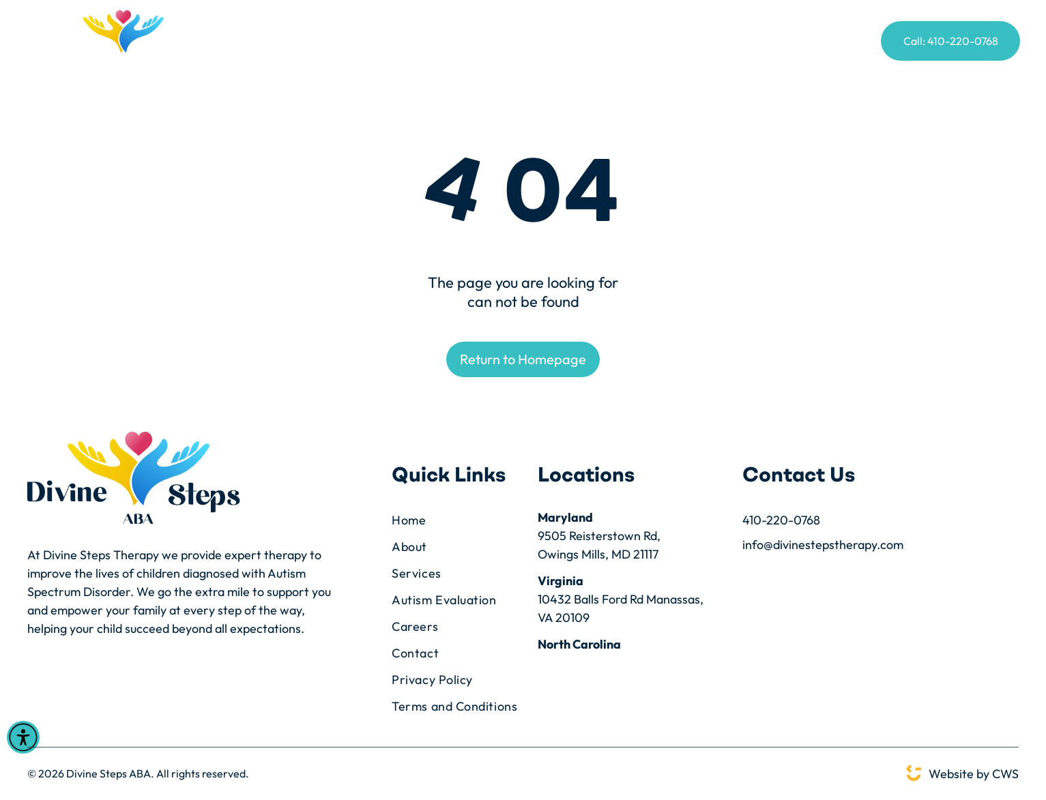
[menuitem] (293, 42)
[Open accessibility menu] (23, 737)
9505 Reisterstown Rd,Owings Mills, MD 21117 (599, 545)
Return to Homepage (523, 359)
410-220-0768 (781, 520)
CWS (1005, 774)
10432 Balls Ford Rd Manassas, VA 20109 (620, 608)
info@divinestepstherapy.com (822, 544)
